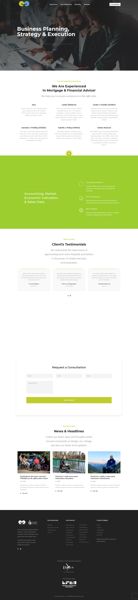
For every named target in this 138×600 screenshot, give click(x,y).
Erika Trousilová (70, 527)
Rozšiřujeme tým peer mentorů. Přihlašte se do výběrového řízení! (34, 477)
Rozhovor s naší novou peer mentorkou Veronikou (66, 477)
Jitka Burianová (70, 535)
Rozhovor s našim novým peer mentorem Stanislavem (103, 477)
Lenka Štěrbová (69, 105)
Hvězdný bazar (100, 530)
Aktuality (78, 4)
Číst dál (23, 493)
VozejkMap (100, 532)
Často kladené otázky (52, 527)
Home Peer (53, 4)
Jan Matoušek (69, 530)
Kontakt (87, 4)
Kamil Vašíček (69, 542)
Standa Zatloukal (83, 532)
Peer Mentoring (66, 4)
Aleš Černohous (70, 525)
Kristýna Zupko (70, 544)
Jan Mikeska (69, 532)
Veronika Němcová (84, 542)
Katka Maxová (104, 128)
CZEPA (98, 525)
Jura (34, 105)
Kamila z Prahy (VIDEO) (69, 128)
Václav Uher (82, 539)
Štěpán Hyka (82, 534)
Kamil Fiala (68, 540)
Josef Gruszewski (70, 537)
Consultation (115, 4)
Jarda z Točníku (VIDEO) (104, 105)
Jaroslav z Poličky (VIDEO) (33, 128)
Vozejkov (99, 527)
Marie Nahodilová (83, 529)
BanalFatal (99, 535)
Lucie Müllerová (83, 527)
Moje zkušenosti (51, 530)
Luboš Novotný (83, 525)
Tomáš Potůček (83, 537)
